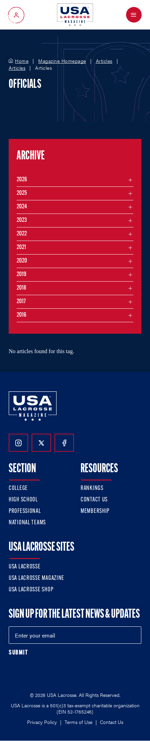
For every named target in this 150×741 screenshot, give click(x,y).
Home (21, 61)
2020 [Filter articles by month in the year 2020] (22, 261)
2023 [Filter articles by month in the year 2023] (22, 220)
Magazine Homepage (62, 61)
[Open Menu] (134, 15)
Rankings (92, 488)
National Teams (27, 522)
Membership (95, 511)
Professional (25, 511)
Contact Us (94, 500)
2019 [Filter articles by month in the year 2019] (21, 274)
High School (23, 500)
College (18, 488)
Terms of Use (78, 722)
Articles (104, 61)
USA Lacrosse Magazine (36, 578)
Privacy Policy (42, 722)
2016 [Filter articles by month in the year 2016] (21, 315)
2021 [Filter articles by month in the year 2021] (21, 247)
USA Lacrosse (25, 567)
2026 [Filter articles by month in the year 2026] (22, 179)
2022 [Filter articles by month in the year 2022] (22, 234)
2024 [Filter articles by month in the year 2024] (22, 206)
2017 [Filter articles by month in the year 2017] (21, 301)
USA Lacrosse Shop (31, 589)
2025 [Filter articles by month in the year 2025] (22, 193)
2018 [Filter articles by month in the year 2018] (21, 288)
